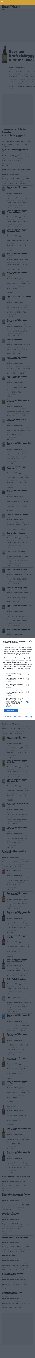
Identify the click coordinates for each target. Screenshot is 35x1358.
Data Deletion (7, 716)
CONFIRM (10, 710)
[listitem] (17, 674)
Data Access (17, 716)
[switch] (27, 679)
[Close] (31, 641)
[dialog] (17, 679)
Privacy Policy (28, 716)
